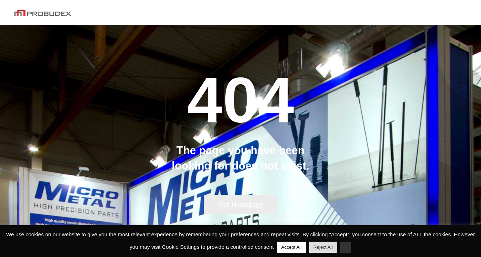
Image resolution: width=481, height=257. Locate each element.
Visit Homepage (240, 204)
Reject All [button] (323, 247)
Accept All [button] (291, 247)
